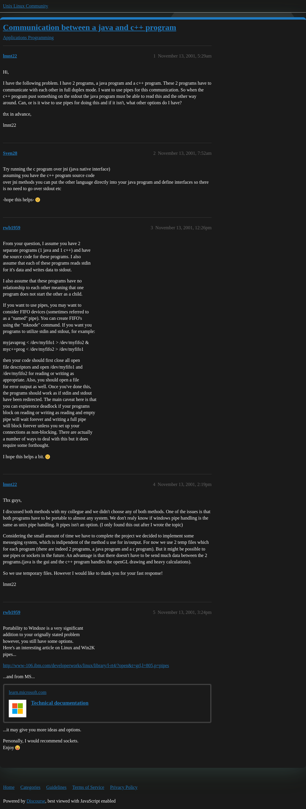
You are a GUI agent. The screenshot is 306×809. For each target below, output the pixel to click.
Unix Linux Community (25, 6)
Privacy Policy (124, 787)
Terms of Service (88, 787)
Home (9, 787)
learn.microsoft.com (27, 692)
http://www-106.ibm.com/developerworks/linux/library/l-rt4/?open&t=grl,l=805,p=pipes (86, 665)
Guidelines (56, 787)
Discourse (36, 800)
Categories (30, 787)
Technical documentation (60, 703)
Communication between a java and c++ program (89, 27)
